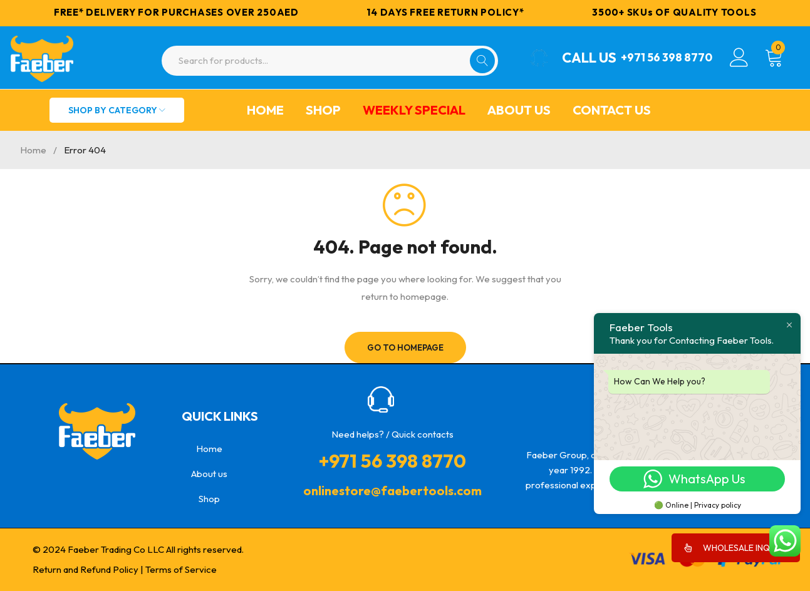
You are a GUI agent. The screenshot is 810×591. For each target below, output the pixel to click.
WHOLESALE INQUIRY (735, 547)
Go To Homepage (405, 347)
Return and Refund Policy (85, 569)
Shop (323, 110)
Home (265, 110)
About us (519, 110)
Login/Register (739, 57)
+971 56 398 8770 (656, 57)
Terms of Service (181, 569)
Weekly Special (414, 110)
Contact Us (612, 110)
